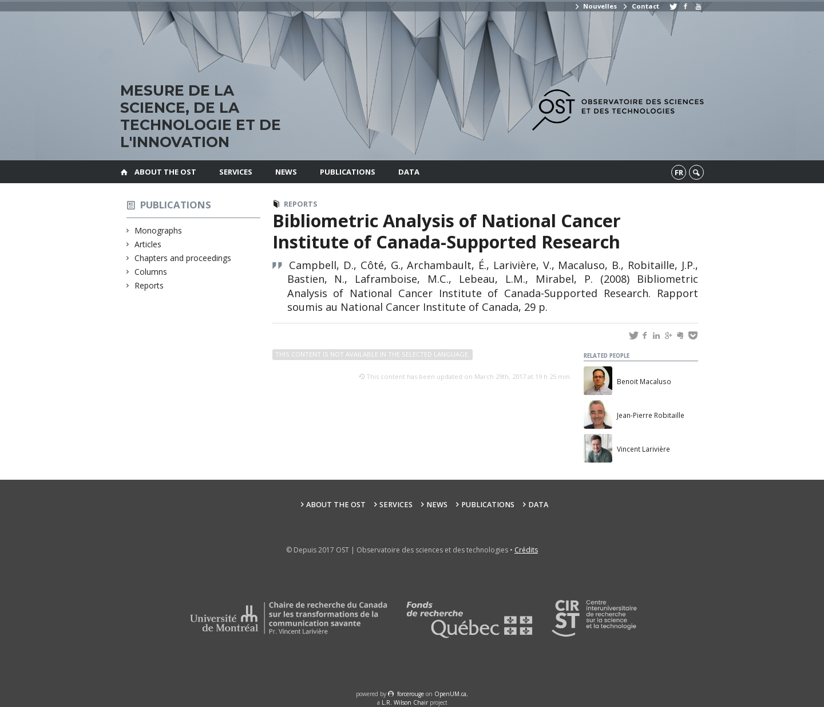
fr (679, 172)
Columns (151, 271)
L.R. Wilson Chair (405, 702)
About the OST (165, 172)
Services (235, 172)
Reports (149, 285)
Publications (347, 172)
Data (408, 172)
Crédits (526, 550)
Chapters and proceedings (183, 257)
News (286, 172)
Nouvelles (595, 6)
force (410, 694)
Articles (148, 244)
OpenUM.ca (450, 694)
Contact (640, 6)
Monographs (158, 230)
